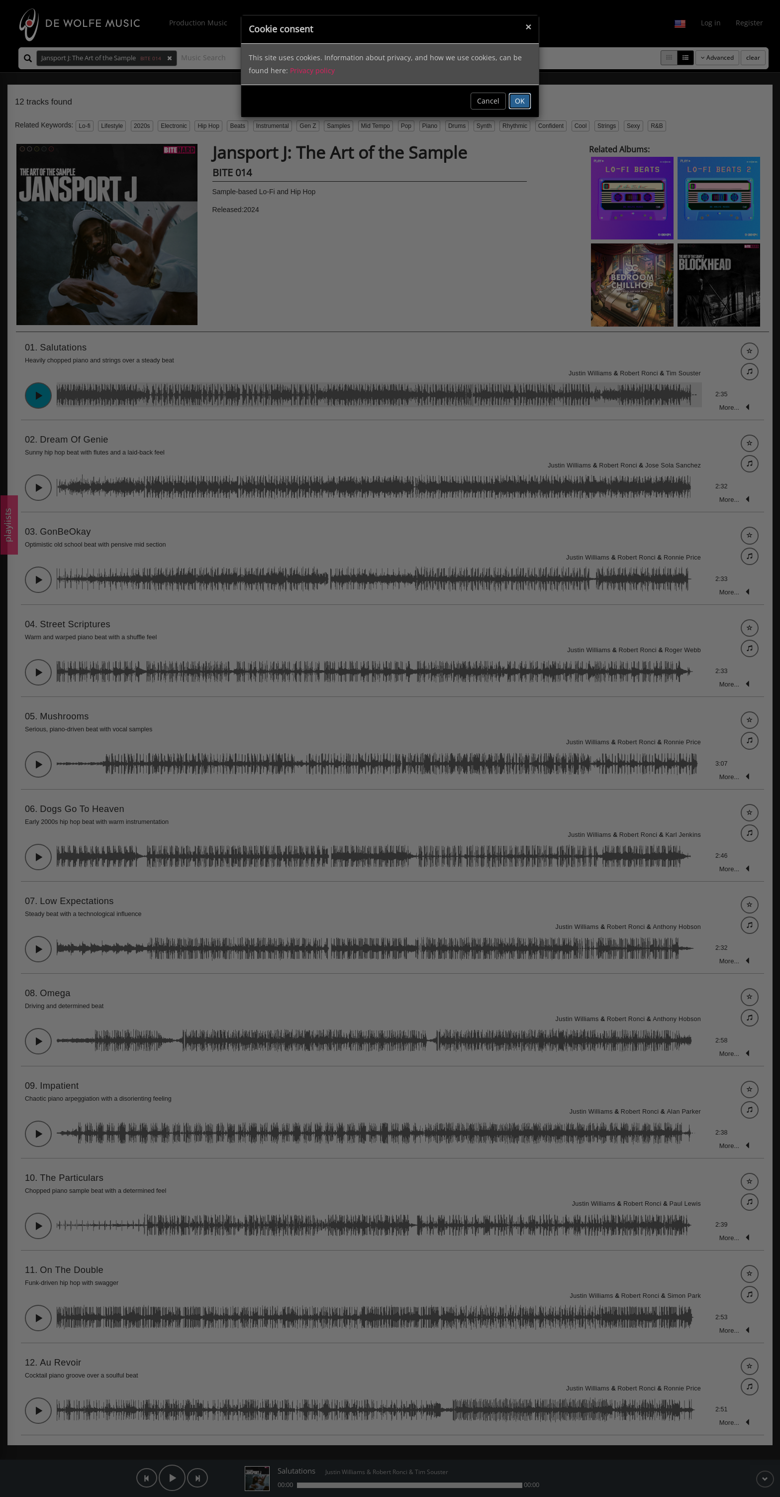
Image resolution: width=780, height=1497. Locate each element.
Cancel (488, 101)
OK (520, 101)
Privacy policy (312, 70)
